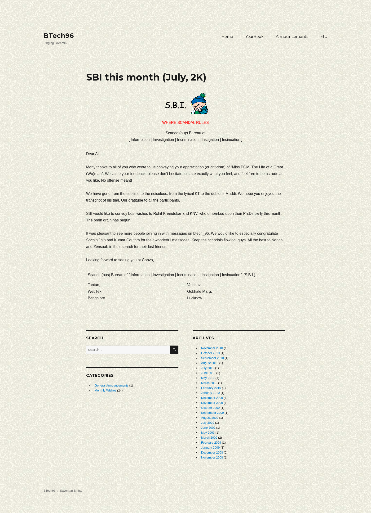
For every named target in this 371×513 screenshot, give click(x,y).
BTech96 (59, 36)
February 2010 (211, 388)
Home (227, 36)
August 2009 (209, 417)
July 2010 (207, 368)
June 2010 (208, 373)
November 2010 (212, 348)
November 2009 (212, 403)
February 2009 (211, 442)
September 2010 (212, 358)
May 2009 (208, 432)
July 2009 (207, 422)
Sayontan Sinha (71, 490)
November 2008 (212, 457)
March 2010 (209, 383)
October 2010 (210, 353)
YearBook (254, 36)
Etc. (323, 36)
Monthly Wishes (105, 390)
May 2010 (208, 378)
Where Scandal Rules (185, 109)
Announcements (292, 36)
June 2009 (208, 427)
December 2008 (212, 452)
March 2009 (209, 437)
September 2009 (212, 412)
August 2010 (209, 363)
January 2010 (210, 393)
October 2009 (210, 408)
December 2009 (212, 398)
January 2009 (210, 447)
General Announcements (111, 385)
